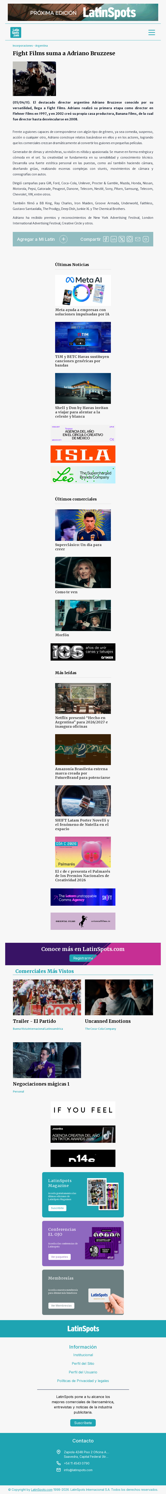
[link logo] (15, 32)
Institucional (83, 1355)
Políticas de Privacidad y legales (83, 1381)
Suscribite (57, 1208)
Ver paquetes (59, 1256)
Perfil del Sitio (83, 1363)
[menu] (152, 32)
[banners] (83, 12)
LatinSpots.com (42, 1489)
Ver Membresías (61, 1305)
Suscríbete (83, 1423)
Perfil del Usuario (83, 1372)
